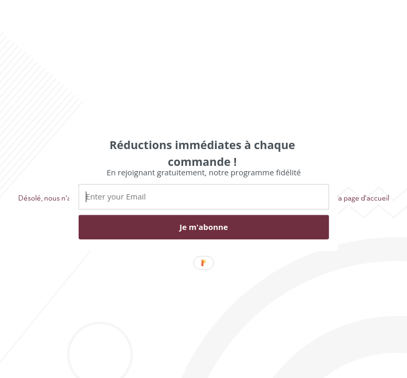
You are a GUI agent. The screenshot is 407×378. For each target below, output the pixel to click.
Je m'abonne (203, 227)
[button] (202, 153)
